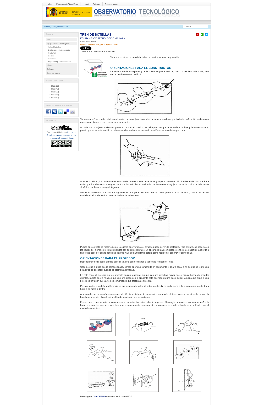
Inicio (50, 4)
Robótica (120, 38)
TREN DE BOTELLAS (95, 34)
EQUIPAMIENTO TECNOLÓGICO (97, 38)
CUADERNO (99, 396)
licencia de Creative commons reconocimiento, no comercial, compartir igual (61, 135)
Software (96, 4)
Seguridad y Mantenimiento (59, 62)
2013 (51, 86)
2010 (51, 95)
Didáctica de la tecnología (59, 50)
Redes (51, 56)
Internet (85, 4)
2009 (51, 98)
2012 (51, 89)
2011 (51, 92)
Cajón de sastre (111, 4)
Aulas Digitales (54, 47)
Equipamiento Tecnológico (67, 4)
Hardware (52, 53)
